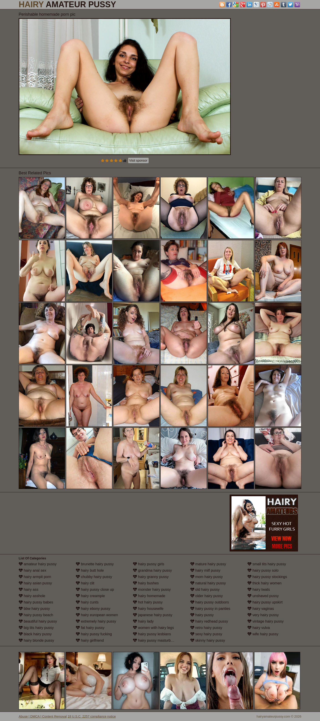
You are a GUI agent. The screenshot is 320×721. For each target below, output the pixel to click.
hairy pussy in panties (210, 609)
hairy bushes (146, 583)
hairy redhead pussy (209, 621)
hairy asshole (32, 596)
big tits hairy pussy (36, 628)
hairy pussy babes (36, 602)
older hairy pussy (206, 596)
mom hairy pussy (206, 577)
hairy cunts (87, 602)
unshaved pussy (263, 596)
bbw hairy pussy (34, 609)
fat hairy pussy (90, 628)
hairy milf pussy (205, 570)
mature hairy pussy (208, 564)
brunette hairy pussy (95, 564)
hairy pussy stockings (267, 577)
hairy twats (258, 589)
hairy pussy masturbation (155, 640)
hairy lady (143, 621)
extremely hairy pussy (96, 621)
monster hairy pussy (152, 589)
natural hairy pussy (208, 583)
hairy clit (85, 583)
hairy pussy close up (95, 589)
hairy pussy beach (36, 615)
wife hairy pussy (262, 634)
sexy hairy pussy (206, 634)
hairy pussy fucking (94, 634)
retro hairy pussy (206, 628)
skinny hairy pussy (207, 640)
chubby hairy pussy (94, 577)
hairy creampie (90, 596)
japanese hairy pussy (152, 615)
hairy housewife (148, 609)
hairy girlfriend (90, 640)
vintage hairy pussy (265, 621)
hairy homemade (149, 596)
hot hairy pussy (148, 602)
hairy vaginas (260, 609)
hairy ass (28, 589)
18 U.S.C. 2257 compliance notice (92, 716)
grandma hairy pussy (152, 570)
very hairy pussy (263, 615)
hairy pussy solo (263, 570)
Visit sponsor (138, 160)
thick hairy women (264, 583)
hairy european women (97, 615)
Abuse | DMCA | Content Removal (43, 716)
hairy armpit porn (35, 577)
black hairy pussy (35, 634)
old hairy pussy (205, 589)
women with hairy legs (153, 628)
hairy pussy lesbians (152, 634)
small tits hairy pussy (266, 564)
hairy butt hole (90, 570)
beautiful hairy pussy (38, 621)
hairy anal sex (32, 570)
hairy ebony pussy (93, 609)
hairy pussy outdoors (209, 602)
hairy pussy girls (148, 564)
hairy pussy (202, 615)
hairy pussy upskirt (265, 602)
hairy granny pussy (151, 577)
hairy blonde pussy (36, 640)
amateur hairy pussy (38, 564)
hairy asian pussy (35, 583)
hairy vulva (258, 628)
